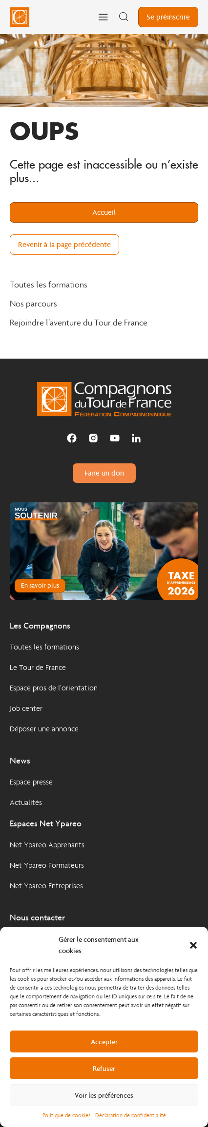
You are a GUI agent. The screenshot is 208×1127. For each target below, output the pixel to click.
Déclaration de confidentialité (130, 1115)
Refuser (104, 1068)
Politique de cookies (66, 1115)
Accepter (104, 1041)
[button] (193, 945)
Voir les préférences (104, 1095)
